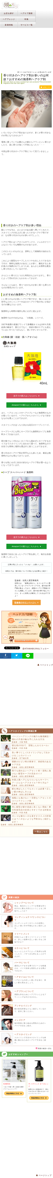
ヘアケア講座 (27, 13)
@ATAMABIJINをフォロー (35, 649)
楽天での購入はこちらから (26, 396)
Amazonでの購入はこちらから (26, 405)
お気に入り (45, 87)
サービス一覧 (27, 25)
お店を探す (9, 13)
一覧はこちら (41, 831)
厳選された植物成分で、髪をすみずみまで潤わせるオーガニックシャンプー (38, 1091)
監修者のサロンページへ (26, 602)
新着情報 (9, 25)
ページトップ (45, 665)
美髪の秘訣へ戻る (44, 1048)
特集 (26, 19)
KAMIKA (6, 1084)
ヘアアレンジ (9, 19)
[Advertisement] (26, 189)
